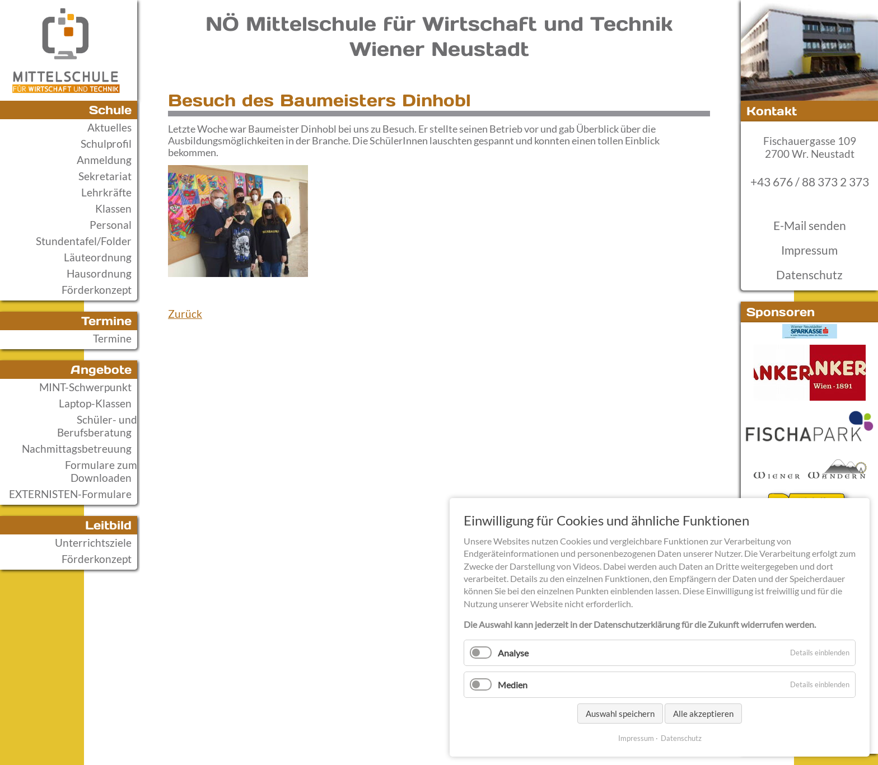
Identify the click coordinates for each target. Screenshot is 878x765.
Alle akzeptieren (703, 713)
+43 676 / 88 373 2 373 (809, 182)
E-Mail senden (809, 225)
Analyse (513, 652)
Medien (512, 684)
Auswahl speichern (620, 713)
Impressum (809, 250)
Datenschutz (809, 274)
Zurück (185, 313)
